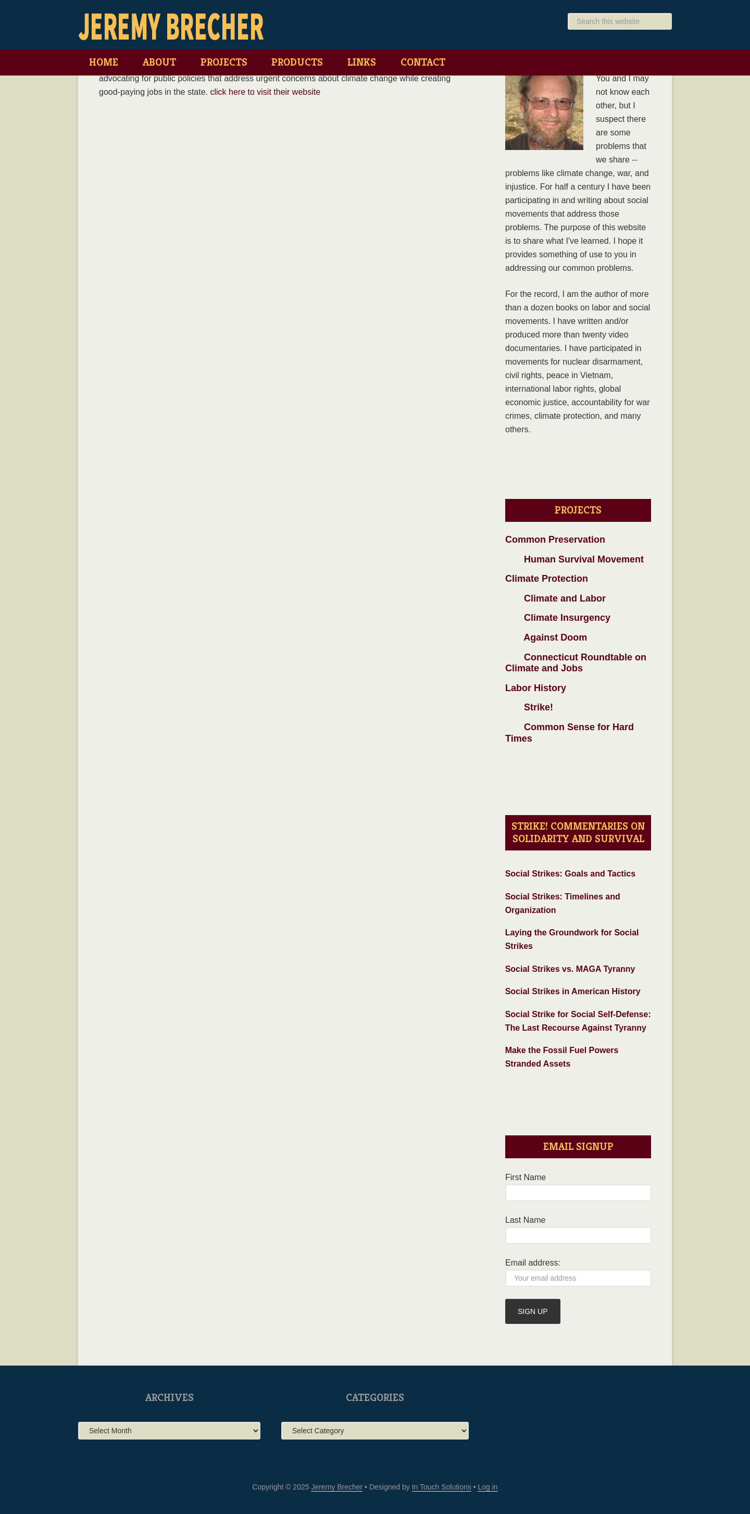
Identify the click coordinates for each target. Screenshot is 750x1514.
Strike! (529, 707)
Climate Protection (546, 578)
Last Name (525, 1220)
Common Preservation (555, 539)
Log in (487, 1487)
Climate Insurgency (557, 617)
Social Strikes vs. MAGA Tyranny (570, 969)
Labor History (535, 688)
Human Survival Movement (574, 559)
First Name (525, 1177)
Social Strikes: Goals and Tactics (570, 873)
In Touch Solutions (441, 1487)
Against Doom (546, 637)
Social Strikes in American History (573, 991)
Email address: (532, 1262)
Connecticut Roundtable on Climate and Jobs (575, 663)
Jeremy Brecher (172, 26)
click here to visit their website (265, 91)
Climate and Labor (555, 598)
